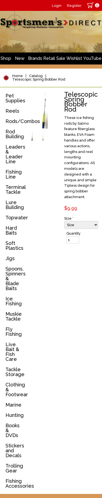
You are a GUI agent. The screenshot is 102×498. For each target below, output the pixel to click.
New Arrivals (19, 60)
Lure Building (14, 204)
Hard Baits (11, 230)
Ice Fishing (13, 301)
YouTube (92, 58)
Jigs (10, 258)
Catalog (36, 76)
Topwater (15, 217)
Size (68, 218)
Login (56, 5)
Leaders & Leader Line (15, 154)
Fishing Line (13, 174)
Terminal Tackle (15, 189)
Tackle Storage (14, 372)
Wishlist (74, 58)
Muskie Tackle (13, 316)
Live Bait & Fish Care (12, 352)
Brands (35, 58)
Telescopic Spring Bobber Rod (38, 79)
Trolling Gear (14, 468)
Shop (6, 58)
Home (17, 76)
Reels (12, 111)
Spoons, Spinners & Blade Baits (15, 278)
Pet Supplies (15, 98)
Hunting (14, 415)
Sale (60, 58)
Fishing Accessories (15, 483)
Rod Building (14, 134)
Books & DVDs (12, 430)
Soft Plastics (14, 245)
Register (74, 5)
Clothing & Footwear (15, 389)
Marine (13, 405)
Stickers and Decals (14, 450)
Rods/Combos (15, 121)
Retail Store (49, 60)
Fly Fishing (13, 331)
